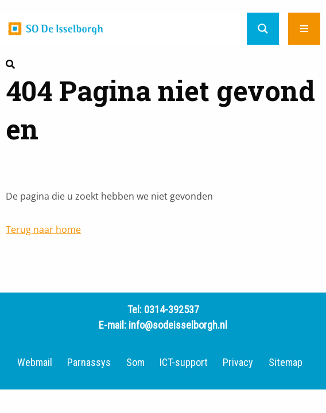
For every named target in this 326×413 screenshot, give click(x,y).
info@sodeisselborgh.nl (178, 325)
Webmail (34, 362)
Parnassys (89, 362)
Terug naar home (43, 229)
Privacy (238, 362)
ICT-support (184, 362)
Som (135, 362)
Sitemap (285, 362)
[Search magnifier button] (263, 29)
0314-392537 (171, 309)
